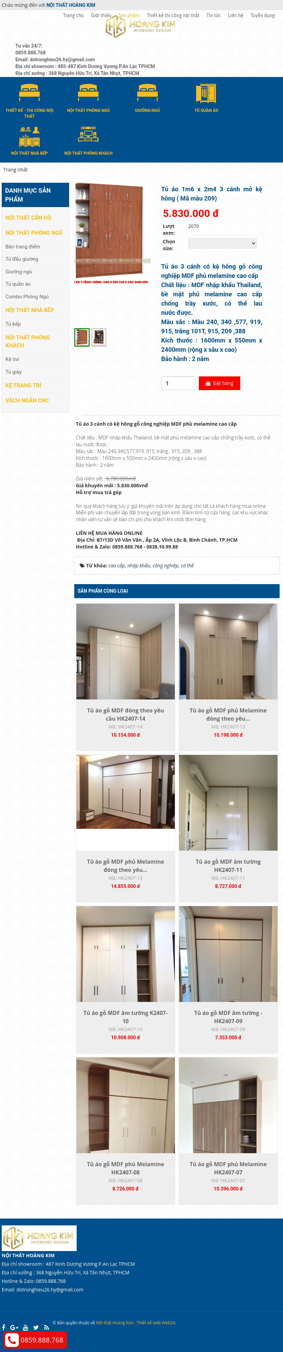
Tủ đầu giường (21, 259)
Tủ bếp (13, 324)
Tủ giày (13, 372)
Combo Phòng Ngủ (27, 297)
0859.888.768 (42, 1339)
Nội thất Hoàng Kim (114, 1323)
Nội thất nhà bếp (29, 310)
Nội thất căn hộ (28, 218)
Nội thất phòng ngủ (34, 233)
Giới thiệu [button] (101, 15)
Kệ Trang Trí (23, 385)
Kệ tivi (12, 359)
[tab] (77, 415)
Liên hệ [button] (235, 15)
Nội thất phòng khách (27, 341)
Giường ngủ (18, 272)
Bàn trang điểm (22, 247)
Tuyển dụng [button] (262, 15)
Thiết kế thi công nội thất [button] (173, 15)
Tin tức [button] (214, 15)
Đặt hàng (219, 383)
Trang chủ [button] (73, 15)
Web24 (168, 1323)
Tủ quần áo (18, 284)
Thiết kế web (149, 1323)
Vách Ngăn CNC (27, 400)
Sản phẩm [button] (129, 15)
